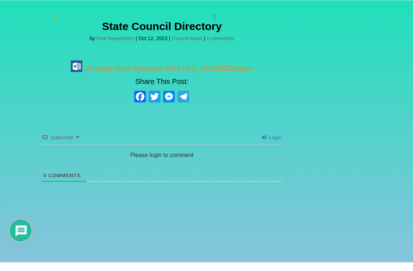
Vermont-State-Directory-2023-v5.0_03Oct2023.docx (162, 68)
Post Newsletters (115, 38)
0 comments (220, 38)
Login (271, 137)
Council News (187, 38)
